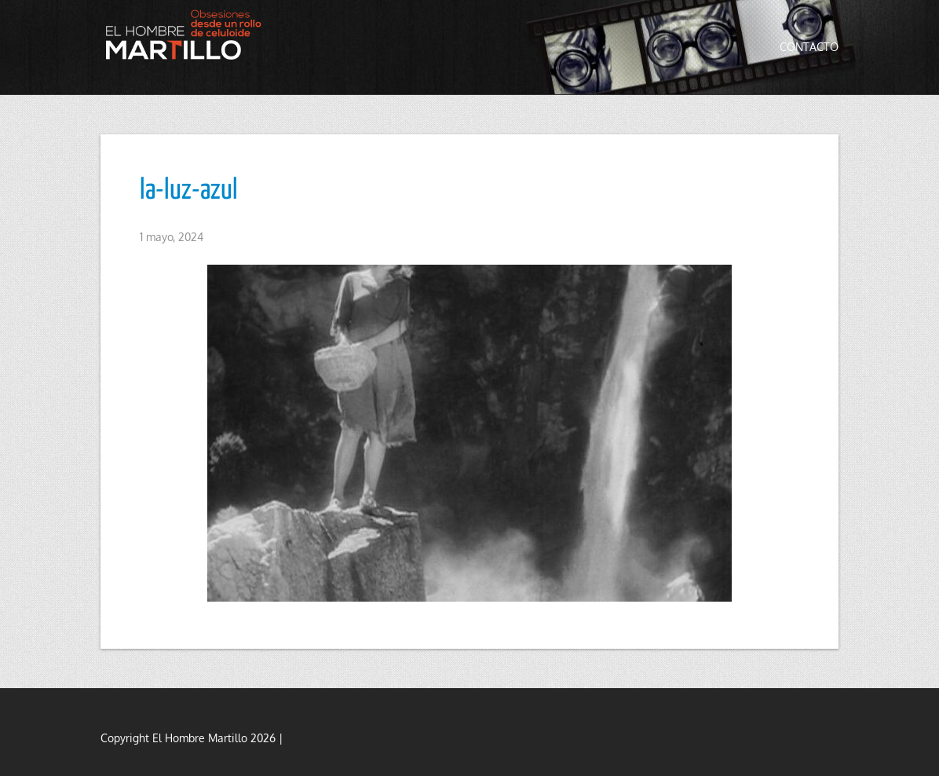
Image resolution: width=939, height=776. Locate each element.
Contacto (809, 46)
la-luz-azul (189, 191)
